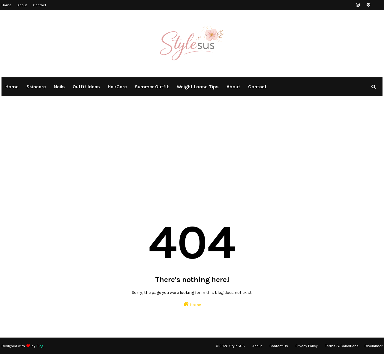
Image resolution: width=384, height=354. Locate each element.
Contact (39, 5)
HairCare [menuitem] (117, 86)
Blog (39, 346)
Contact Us (278, 346)
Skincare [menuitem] (36, 86)
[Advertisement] (192, 150)
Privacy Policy (307, 346)
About (22, 5)
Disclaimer (373, 346)
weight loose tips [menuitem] (198, 86)
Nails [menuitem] (59, 86)
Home (6, 5)
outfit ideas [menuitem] (86, 86)
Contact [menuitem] (257, 86)
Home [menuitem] (12, 86)
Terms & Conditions (341, 346)
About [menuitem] (233, 86)
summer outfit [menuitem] (152, 86)
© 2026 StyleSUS (230, 346)
